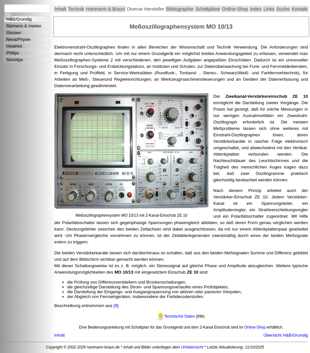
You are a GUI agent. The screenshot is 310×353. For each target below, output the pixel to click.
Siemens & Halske (23, 25)
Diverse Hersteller (145, 9)
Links (268, 9)
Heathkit (14, 46)
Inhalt (60, 9)
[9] (115, 305)
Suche (283, 9)
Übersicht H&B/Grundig (285, 335)
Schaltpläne (207, 9)
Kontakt (300, 9)
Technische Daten (179, 316)
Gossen (13, 32)
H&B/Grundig (19, 19)
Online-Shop (235, 9)
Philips (12, 52)
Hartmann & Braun (105, 9)
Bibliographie (179, 9)
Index (255, 9)
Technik (76, 9)
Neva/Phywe (18, 39)
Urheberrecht (192, 347)
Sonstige (14, 59)
